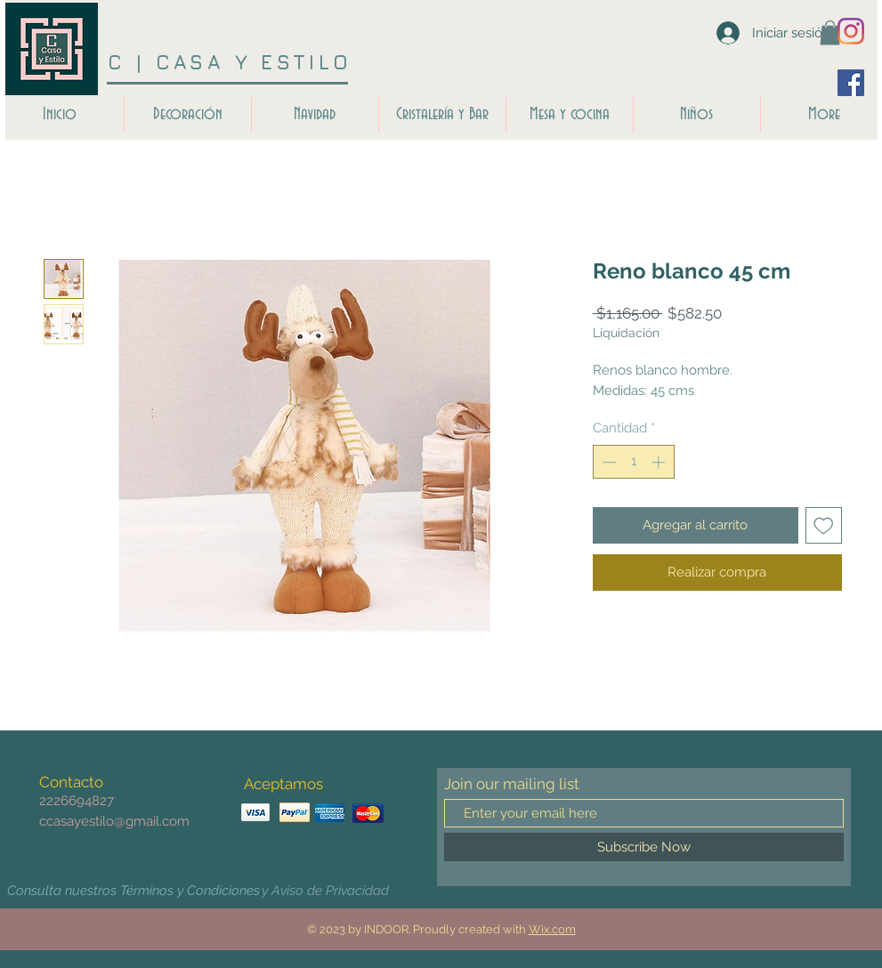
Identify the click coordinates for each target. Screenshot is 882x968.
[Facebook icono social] (850, 82)
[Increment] (660, 462)
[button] (830, 32)
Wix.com (552, 929)
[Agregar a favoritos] (823, 525)
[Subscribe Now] (644, 847)
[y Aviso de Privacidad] (326, 890)
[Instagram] (850, 31)
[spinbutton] (633, 462)
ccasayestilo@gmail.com (114, 821)
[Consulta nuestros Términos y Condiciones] (133, 890)
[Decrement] (607, 462)
